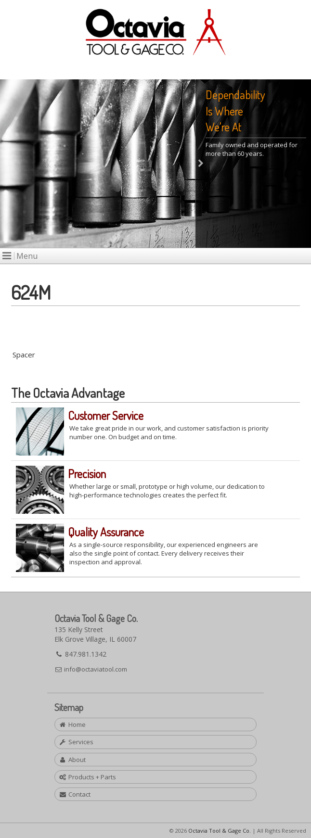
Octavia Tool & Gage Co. (219, 830)
